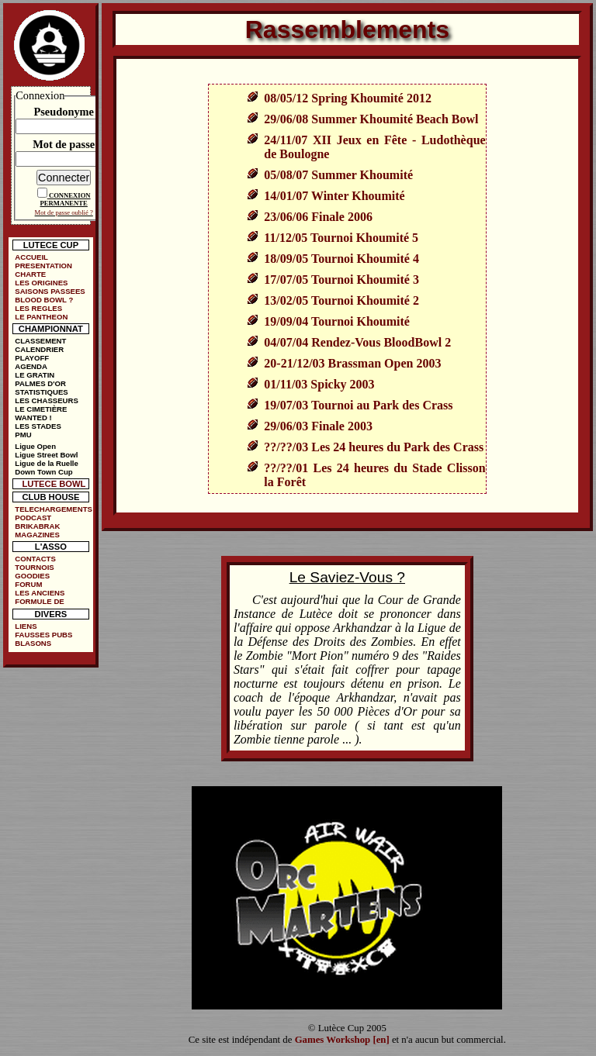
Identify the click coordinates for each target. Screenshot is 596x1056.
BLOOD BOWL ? (44, 299)
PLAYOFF (32, 358)
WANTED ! (33, 417)
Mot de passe (64, 144)
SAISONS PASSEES (50, 291)
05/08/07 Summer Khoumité (338, 174)
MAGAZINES (37, 534)
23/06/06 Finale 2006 (318, 216)
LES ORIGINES (41, 282)
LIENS (25, 626)
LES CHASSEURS (46, 400)
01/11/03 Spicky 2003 (319, 384)
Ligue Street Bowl (46, 454)
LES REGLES (38, 308)
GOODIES (32, 575)
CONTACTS (35, 558)
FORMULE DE (39, 601)
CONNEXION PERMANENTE (65, 199)
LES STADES (38, 426)
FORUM (28, 584)
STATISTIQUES (41, 392)
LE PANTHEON (41, 316)
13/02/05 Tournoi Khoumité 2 (341, 300)
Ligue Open (35, 446)
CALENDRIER (39, 349)
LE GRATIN (34, 375)
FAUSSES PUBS (43, 634)
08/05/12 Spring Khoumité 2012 (347, 98)
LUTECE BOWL (53, 483)
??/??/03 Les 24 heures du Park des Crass (373, 447)
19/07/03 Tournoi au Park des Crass (358, 405)
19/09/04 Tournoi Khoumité (337, 321)
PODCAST (33, 517)
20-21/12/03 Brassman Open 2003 (352, 363)
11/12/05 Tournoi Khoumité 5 (341, 237)
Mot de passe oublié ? (64, 212)
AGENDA (31, 366)
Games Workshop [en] (342, 1039)
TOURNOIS (34, 567)
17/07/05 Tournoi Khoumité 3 (341, 279)
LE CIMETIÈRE (41, 409)
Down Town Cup (43, 472)
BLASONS (33, 643)
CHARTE (30, 274)
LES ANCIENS (39, 592)
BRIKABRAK (37, 526)
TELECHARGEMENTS (53, 509)
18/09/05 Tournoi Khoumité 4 (341, 258)
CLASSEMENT (40, 340)
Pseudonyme (63, 111)
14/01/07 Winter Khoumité (334, 195)
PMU (23, 434)
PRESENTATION (43, 265)
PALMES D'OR (40, 383)
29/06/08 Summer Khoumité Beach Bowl (371, 119)
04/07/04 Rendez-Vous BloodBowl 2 (357, 342)
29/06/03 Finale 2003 (318, 426)
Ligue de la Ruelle (46, 463)
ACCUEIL (31, 257)
